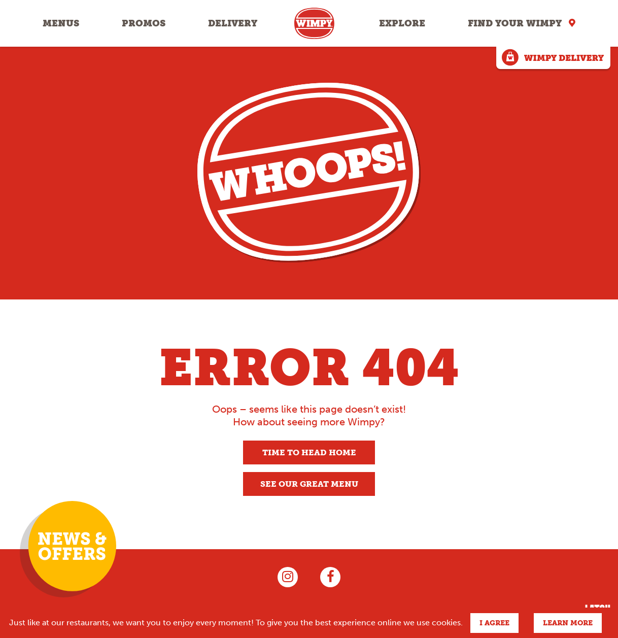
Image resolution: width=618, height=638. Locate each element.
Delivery (232, 23)
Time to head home (309, 452)
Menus (61, 23)
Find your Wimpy (515, 23)
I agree (494, 623)
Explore (402, 23)
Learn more (568, 623)
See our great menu (309, 484)
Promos (143, 23)
